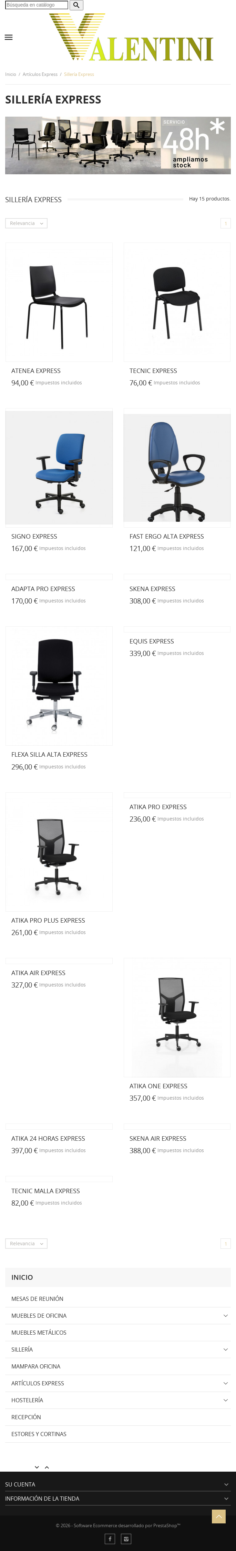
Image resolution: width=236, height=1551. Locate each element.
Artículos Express (37, 1383)
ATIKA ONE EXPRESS (158, 1086)
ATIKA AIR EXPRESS (38, 973)
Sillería (22, 1349)
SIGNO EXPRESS (34, 536)
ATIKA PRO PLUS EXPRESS (48, 920)
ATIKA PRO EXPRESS (158, 807)
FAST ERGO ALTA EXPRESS (167, 536)
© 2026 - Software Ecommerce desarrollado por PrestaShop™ (118, 1525)
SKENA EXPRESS (152, 589)
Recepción (26, 1417)
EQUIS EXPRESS (152, 641)
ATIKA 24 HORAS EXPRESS (48, 1138)
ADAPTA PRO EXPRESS (43, 589)
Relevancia (28, 223)
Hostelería (27, 1400)
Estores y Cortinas (38, 1434)
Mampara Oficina (35, 1366)
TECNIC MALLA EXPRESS (45, 1191)
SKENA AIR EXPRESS (158, 1138)
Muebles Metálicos (38, 1332)
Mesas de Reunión (37, 1299)
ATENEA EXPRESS (36, 370)
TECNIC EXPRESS (153, 370)
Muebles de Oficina (38, 1315)
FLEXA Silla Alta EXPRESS (49, 754)
